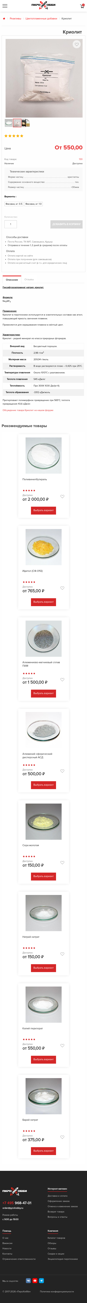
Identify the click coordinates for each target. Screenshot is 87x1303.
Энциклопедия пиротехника (63, 1259)
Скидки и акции (56, 1253)
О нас (5, 1238)
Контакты (7, 1253)
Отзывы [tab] (29, 279)
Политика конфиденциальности (57, 1291)
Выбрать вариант (43, 510)
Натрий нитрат (30, 937)
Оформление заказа (58, 1201)
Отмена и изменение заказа (63, 1206)
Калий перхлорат (32, 1028)
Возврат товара (56, 1211)
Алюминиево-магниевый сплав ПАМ (41, 664)
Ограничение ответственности (19, 1259)
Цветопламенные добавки (41, 18)
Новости (6, 1248)
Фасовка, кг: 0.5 (14, 204)
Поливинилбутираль (34, 479)
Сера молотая (30, 845)
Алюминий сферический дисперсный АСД (37, 755)
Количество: (11, 217)
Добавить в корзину (66, 224)
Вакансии (7, 1243)
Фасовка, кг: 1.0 (33, 204)
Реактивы (15, 18)
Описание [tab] (12, 279)
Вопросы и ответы (57, 1217)
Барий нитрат (30, 1120)
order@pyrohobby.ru (12, 1208)
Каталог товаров (56, 1238)
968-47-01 (16, 1203)
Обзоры (52, 1243)
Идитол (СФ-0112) (32, 571)
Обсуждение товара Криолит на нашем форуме (28, 410)
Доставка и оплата (57, 1195)
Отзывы (52, 1248)
